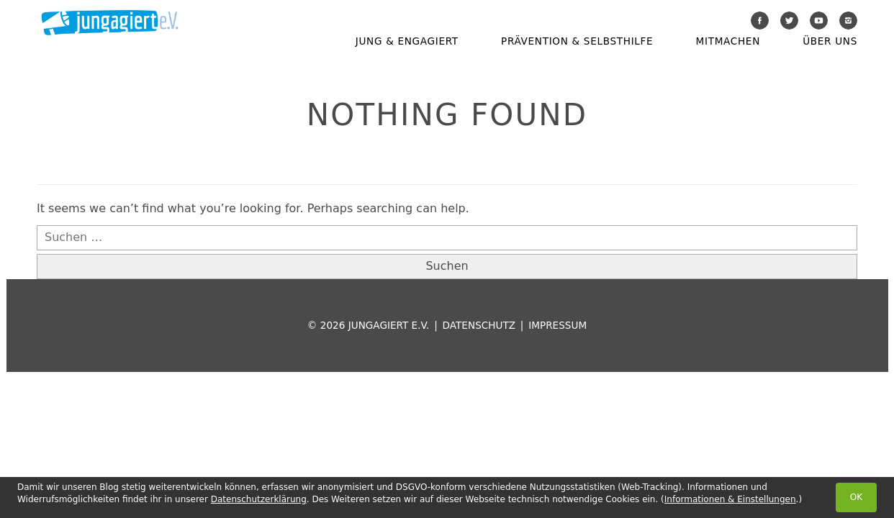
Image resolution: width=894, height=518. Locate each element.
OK (856, 497)
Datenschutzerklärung (259, 499)
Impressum (557, 325)
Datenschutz (479, 325)
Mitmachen (728, 41)
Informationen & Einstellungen (730, 499)
